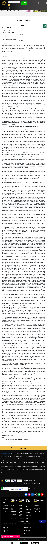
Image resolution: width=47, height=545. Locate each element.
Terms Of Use (5, 527)
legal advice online (6, 453)
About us (4, 502)
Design (12, 506)
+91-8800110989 (31, 488)
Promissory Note (36, 506)
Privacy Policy (5, 505)
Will (27, 521)
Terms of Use (5, 504)
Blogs (25, 533)
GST (11, 517)
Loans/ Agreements (37, 508)
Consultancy (26, 531)
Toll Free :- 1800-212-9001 (11, 537)
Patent (12, 508)
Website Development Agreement (9, 528)
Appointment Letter (27, 527)
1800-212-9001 (33, 486)
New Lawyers (31, 3)
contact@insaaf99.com (32, 491)
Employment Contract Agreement (30, 528)
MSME (12, 509)
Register (15, 542)
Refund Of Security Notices (38, 509)
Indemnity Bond (27, 530)
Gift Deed (28, 512)
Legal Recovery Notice (37, 503)
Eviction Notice (29, 513)
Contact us (5, 511)
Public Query (45, 26)
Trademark (12, 503)
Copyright (12, 505)
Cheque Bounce (36, 505)
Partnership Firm (13, 518)
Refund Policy (5, 507)
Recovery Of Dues (37, 511)
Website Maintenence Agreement (9, 531)
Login (37, 3)
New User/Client (42, 3)
